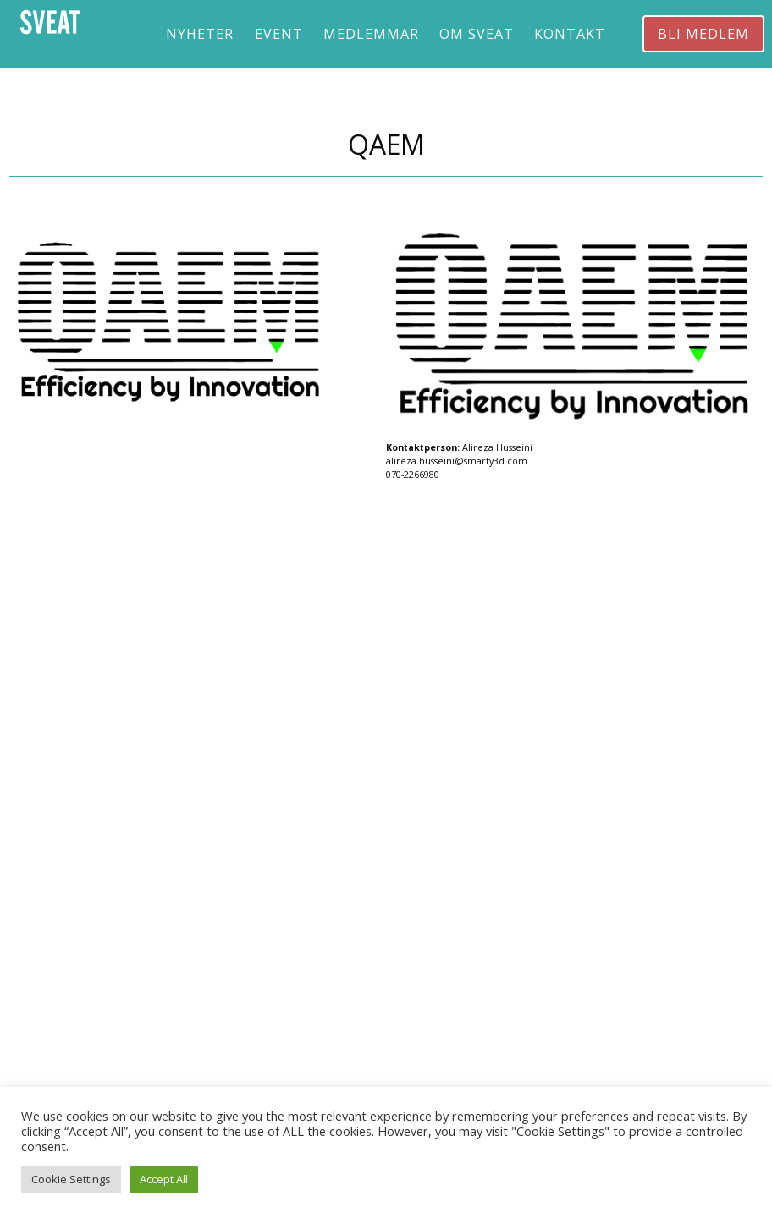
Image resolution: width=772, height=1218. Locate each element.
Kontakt (569, 34)
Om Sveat (476, 34)
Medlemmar (371, 34)
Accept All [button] (164, 1179)
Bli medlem (703, 34)
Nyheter (200, 34)
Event (279, 34)
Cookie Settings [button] (71, 1179)
